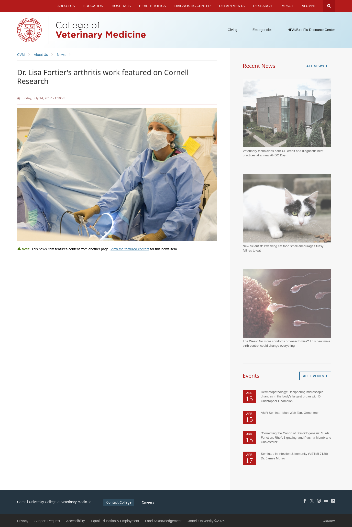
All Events (315, 376)
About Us (66, 6)
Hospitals (121, 6)
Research (262, 6)
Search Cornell (329, 6)
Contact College (119, 502)
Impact (287, 6)
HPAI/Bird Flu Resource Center (311, 30)
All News (317, 66)
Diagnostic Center (192, 6)
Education (93, 6)
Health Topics (152, 6)
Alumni (308, 6)
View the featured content (129, 249)
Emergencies (263, 30)
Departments (232, 6)
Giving (232, 30)
